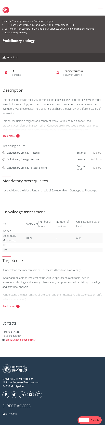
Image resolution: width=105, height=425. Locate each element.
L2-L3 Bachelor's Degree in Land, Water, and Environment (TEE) (39, 24)
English (83, 420)
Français (95, 420)
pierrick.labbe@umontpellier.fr (21, 339)
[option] (94, 420)
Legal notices (9, 413)
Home (5, 21)
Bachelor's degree (44, 21)
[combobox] (84, 420)
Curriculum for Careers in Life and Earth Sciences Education (38, 28)
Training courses (21, 21)
